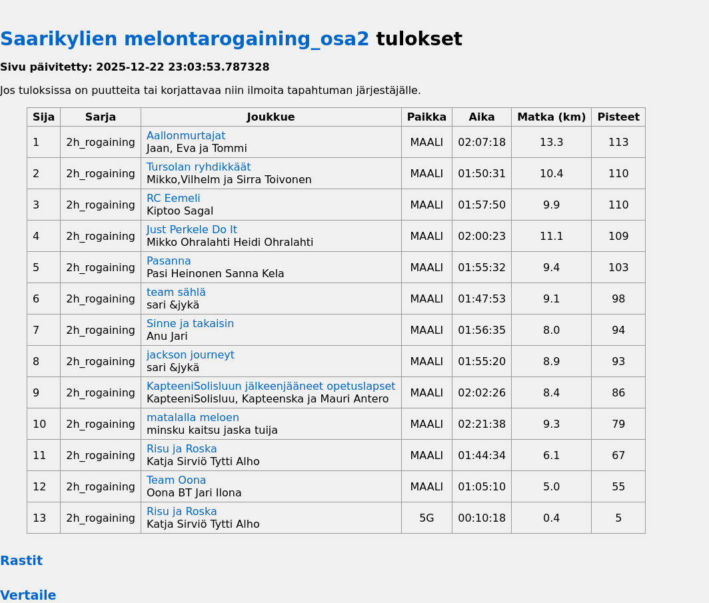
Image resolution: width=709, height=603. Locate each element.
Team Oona (177, 480)
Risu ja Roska (182, 448)
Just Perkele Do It (192, 229)
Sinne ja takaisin (190, 323)
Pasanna (169, 261)
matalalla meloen (193, 417)
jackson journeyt (191, 354)
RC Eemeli (174, 198)
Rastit (21, 560)
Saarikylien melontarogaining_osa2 (185, 39)
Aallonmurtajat (186, 135)
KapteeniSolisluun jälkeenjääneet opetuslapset (271, 386)
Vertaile (28, 595)
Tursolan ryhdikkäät (199, 167)
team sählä (176, 292)
